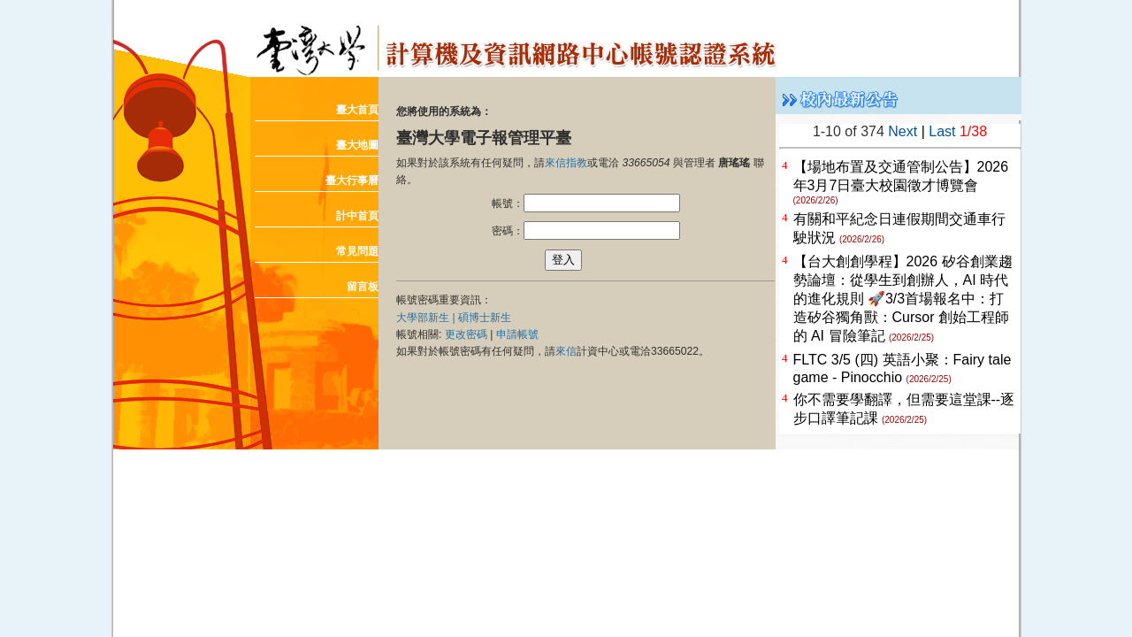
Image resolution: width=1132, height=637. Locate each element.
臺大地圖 (357, 145)
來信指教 (566, 163)
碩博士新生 (484, 317)
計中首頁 (357, 216)
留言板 (363, 286)
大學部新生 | (427, 317)
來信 (566, 351)
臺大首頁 (357, 110)
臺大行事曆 (352, 180)
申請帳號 (517, 334)
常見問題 (357, 251)
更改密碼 (466, 334)
